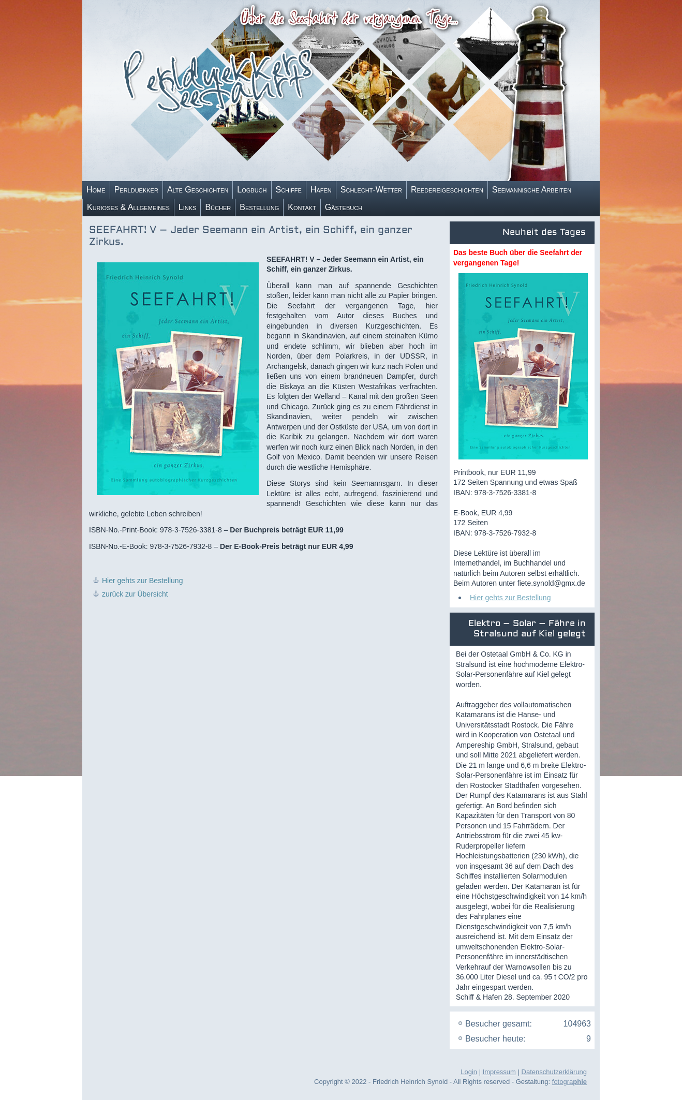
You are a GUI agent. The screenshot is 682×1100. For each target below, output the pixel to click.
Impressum (499, 1072)
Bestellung (259, 207)
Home (96, 189)
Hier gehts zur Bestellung (142, 580)
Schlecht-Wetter (371, 189)
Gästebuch (343, 207)
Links (188, 207)
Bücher (218, 207)
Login (469, 1072)
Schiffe (289, 189)
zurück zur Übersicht (135, 594)
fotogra (569, 1082)
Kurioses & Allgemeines (128, 207)
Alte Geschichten (197, 189)
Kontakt (302, 207)
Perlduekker (136, 189)
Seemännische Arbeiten (531, 189)
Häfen (321, 189)
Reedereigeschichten (447, 189)
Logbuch (251, 189)
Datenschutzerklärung (554, 1072)
